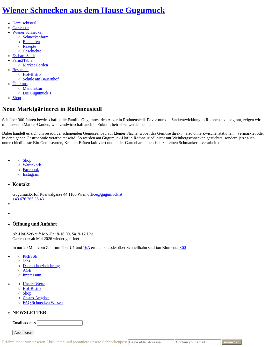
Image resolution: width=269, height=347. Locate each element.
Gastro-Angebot (36, 298)
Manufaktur (32, 88)
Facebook (31, 169)
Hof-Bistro (32, 74)
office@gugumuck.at (105, 194)
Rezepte (29, 46)
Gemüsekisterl (24, 23)
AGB (27, 270)
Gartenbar (20, 27)
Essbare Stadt (23, 55)
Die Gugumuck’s (37, 93)
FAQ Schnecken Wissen (43, 302)
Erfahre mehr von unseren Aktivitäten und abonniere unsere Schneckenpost (64, 342)
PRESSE (30, 256)
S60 (182, 247)
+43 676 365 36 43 (28, 199)
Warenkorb (32, 165)
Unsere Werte (34, 284)
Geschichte (32, 51)
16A (86, 247)
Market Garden (35, 65)
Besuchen (20, 69)
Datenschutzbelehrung (41, 265)
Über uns (19, 83)
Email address (24, 323)
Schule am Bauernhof (41, 79)
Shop (16, 98)
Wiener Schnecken (27, 32)
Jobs (26, 261)
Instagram (31, 174)
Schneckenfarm (36, 37)
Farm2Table (22, 60)
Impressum (32, 275)
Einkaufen (31, 41)
